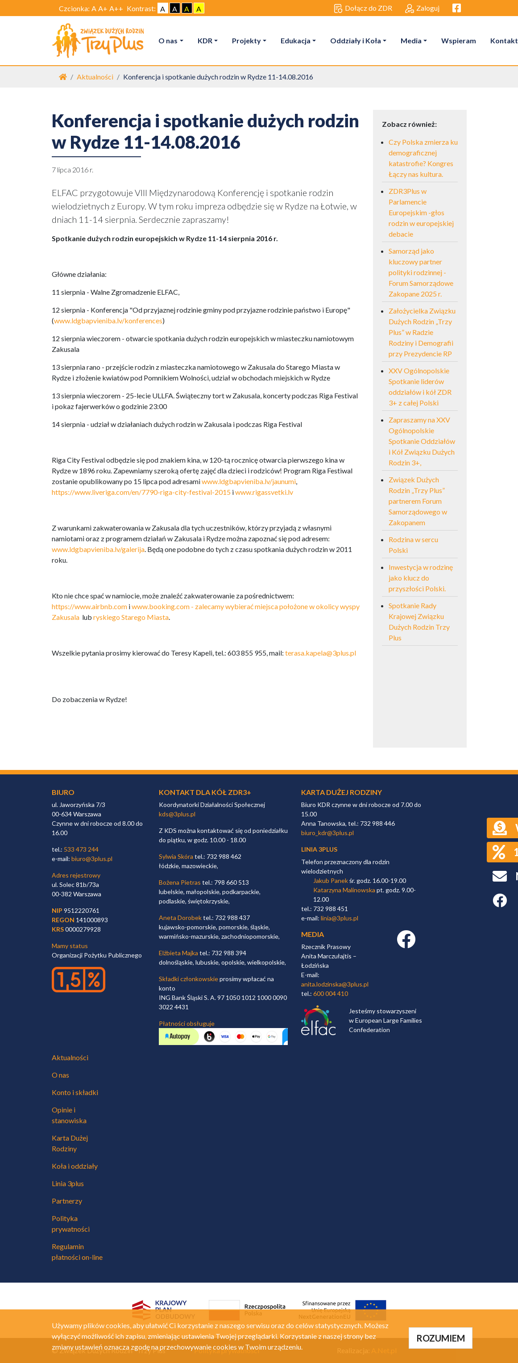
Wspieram (458, 40)
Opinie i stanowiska (69, 1115)
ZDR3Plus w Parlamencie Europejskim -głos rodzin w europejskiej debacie (421, 212)
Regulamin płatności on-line (77, 1251)
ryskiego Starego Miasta (131, 617)
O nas (168, 40)
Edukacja (296, 40)
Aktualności (95, 76)
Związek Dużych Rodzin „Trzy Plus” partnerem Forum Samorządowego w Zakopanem (418, 501)
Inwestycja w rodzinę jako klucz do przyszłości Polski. (421, 578)
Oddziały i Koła (355, 40)
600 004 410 (330, 993)
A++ (116, 8)
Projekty (246, 40)
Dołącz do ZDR (363, 8)
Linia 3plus (68, 1183)
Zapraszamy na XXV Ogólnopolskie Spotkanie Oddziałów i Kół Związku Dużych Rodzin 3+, (422, 441)
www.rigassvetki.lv (264, 492)
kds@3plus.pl (177, 814)
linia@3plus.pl (339, 918)
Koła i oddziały (75, 1166)
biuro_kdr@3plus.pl (327, 832)
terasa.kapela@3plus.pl (320, 652)
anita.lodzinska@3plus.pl (335, 984)
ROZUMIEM (440, 1338)
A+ (103, 8)
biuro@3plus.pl (91, 858)
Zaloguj (422, 8)
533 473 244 (81, 849)
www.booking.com (161, 606)
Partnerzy (67, 1200)
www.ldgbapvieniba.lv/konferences (108, 320)
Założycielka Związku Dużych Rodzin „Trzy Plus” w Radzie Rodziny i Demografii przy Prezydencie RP (422, 332)
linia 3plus (319, 849)
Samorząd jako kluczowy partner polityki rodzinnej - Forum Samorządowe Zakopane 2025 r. (421, 272)
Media (411, 40)
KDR (205, 40)
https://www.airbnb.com (89, 606)
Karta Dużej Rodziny (70, 1143)
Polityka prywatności (71, 1223)
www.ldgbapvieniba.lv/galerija (98, 549)
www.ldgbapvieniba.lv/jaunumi (249, 481)
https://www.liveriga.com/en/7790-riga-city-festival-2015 (141, 492)
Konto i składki (75, 1092)
